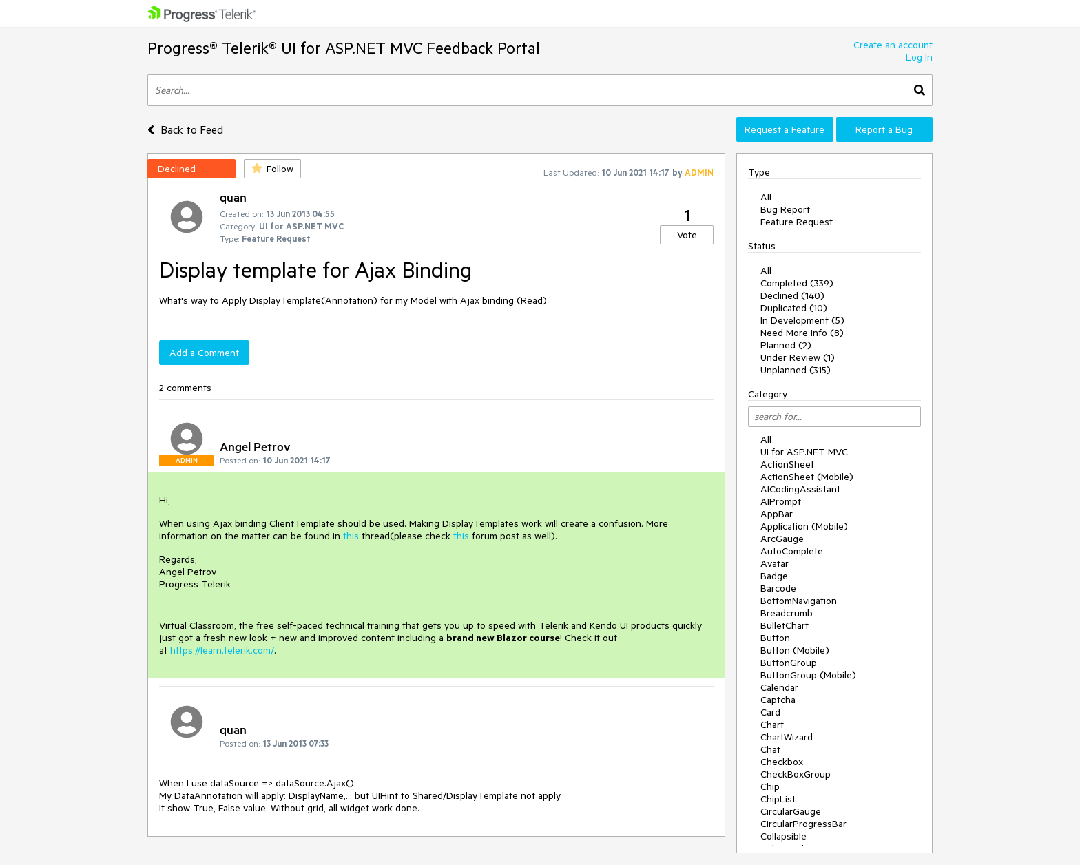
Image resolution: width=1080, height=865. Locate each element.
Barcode (778, 588)
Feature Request (796, 222)
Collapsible (783, 836)
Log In (919, 57)
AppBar (776, 514)
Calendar (779, 687)
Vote (687, 235)
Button (775, 638)
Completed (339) (796, 283)
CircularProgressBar (803, 823)
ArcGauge (782, 538)
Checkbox (781, 761)
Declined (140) (792, 295)
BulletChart (784, 625)
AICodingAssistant (800, 489)
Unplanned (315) (795, 370)
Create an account (893, 45)
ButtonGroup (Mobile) (808, 675)
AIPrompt (780, 501)
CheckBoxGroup (795, 774)
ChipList (778, 799)
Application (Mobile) (804, 526)
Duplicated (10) (793, 308)
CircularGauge (790, 811)
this (352, 536)
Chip (770, 786)
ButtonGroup (788, 662)
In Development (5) (802, 320)
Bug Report (785, 209)
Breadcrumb (786, 613)
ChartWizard (786, 737)
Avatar (774, 563)
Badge (774, 576)
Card (770, 712)
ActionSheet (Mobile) (806, 476)
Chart (772, 724)
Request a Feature (784, 129)
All (765, 197)
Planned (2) (785, 345)
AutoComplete (791, 551)
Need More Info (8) (802, 332)
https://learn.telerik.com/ (222, 650)
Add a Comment (204, 352)
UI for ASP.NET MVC (804, 452)
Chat (770, 749)
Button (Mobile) (794, 650)
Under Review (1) (797, 357)
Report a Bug (884, 129)
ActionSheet (787, 464)
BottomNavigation (798, 600)
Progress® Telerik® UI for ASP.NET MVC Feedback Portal (343, 48)
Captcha (778, 700)
